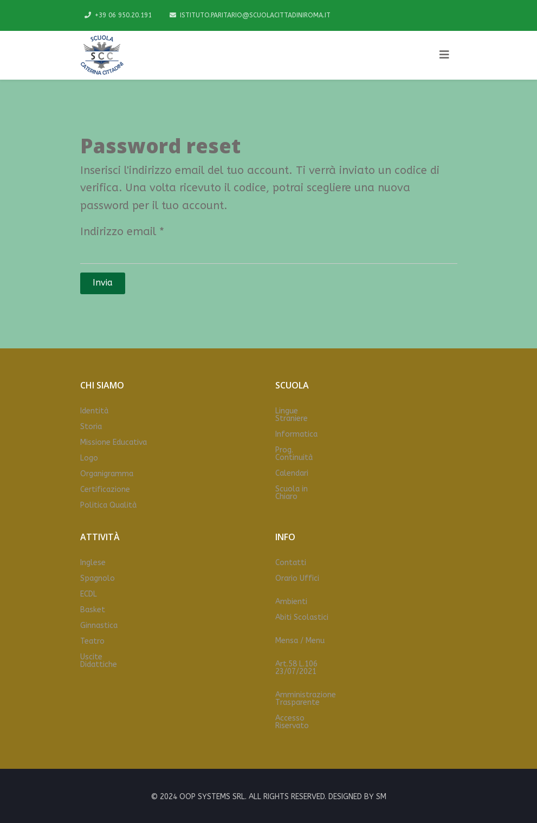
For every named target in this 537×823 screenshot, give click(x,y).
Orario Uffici (297, 578)
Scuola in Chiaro (291, 492)
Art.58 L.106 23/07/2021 (296, 667)
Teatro (92, 641)
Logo (89, 458)
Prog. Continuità (294, 453)
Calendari (291, 473)
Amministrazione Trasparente (305, 698)
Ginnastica (99, 625)
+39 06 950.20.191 (123, 15)
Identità (94, 411)
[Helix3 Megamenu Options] (444, 55)
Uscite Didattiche (98, 660)
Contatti (290, 562)
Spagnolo (97, 578)
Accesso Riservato (292, 722)
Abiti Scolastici (301, 617)
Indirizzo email (122, 231)
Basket (92, 609)
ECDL (88, 594)
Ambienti (291, 601)
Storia (91, 426)
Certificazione (105, 489)
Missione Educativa (113, 442)
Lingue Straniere (291, 414)
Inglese (93, 562)
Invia (103, 282)
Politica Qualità (108, 505)
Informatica (296, 434)
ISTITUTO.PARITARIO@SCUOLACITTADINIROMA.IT (255, 15)
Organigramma (106, 473)
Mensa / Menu (300, 640)
